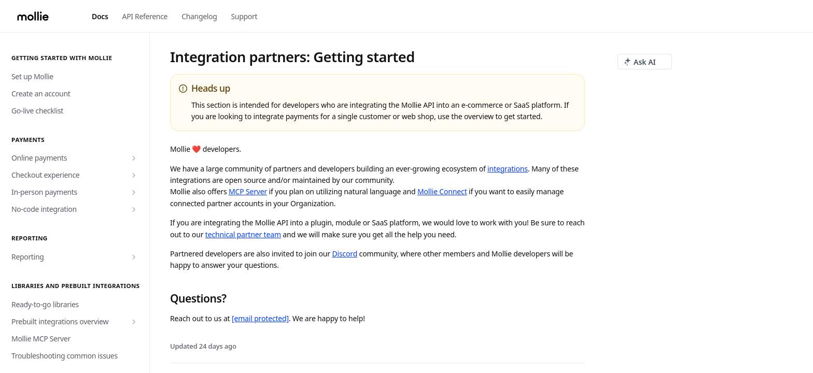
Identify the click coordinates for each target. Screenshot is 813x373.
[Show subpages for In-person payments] (134, 192)
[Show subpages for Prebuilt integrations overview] (134, 322)
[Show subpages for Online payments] (134, 158)
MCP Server (248, 191)
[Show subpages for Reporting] (134, 257)
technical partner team (243, 234)
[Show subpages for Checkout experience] (134, 175)
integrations (507, 169)
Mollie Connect (442, 191)
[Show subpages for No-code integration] (134, 209)
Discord (344, 254)
